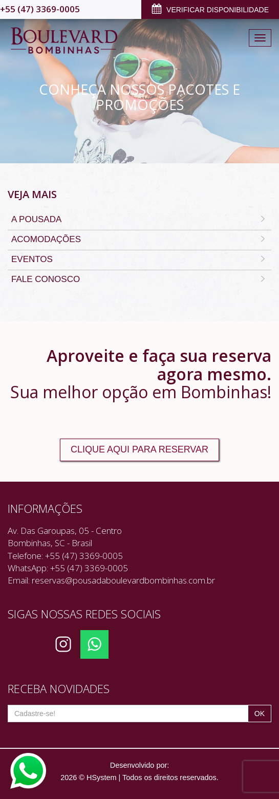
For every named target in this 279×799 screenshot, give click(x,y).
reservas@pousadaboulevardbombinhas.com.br (123, 580)
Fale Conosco (139, 280)
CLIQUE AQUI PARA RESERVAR (139, 449)
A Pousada (139, 220)
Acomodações (139, 240)
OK (259, 713)
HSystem (102, 777)
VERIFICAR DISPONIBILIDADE (210, 10)
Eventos (139, 260)
